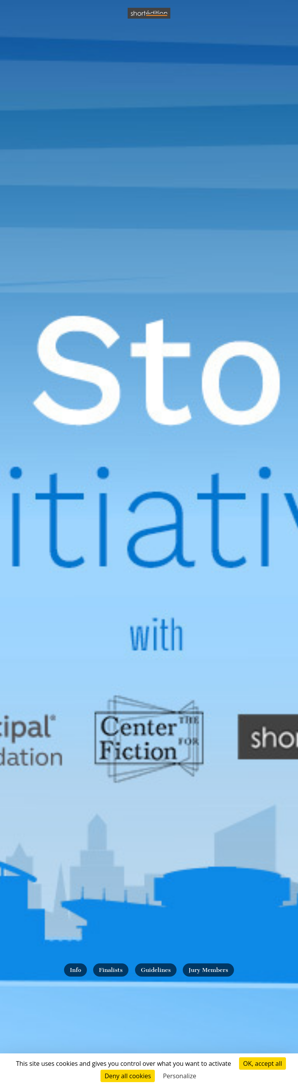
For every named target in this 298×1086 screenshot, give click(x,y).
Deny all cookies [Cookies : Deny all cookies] (127, 1076)
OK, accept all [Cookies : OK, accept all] (262, 1063)
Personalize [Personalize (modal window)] (179, 1076)
